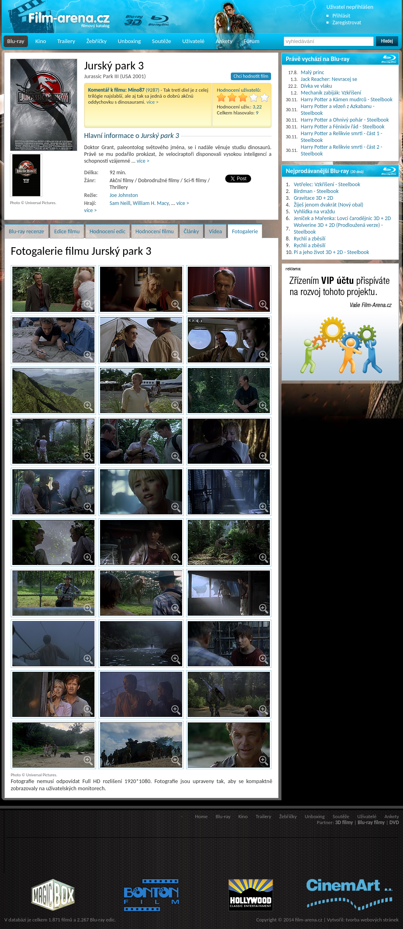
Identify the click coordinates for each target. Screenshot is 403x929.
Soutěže (161, 41)
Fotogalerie (245, 231)
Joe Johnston (124, 195)
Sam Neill (120, 203)
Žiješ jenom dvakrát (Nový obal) (329, 204)
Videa (215, 231)
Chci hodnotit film (251, 76)
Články (191, 231)
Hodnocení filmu (155, 231)
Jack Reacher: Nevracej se (329, 79)
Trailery (66, 41)
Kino (40, 41)
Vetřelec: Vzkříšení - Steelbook (327, 184)
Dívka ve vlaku (316, 86)
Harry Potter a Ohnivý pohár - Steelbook (345, 119)
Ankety (224, 41)
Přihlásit (341, 15)
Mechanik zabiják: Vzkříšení (331, 92)
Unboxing (129, 41)
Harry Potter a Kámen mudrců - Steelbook (347, 99)
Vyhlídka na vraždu (314, 211)
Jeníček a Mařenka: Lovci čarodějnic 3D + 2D (342, 218)
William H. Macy (150, 203)
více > (153, 102)
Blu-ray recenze (26, 231)
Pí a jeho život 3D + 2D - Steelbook (331, 252)
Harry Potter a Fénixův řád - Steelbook (343, 126)
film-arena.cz (308, 920)
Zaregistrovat (346, 22)
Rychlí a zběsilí (309, 238)
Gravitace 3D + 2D (313, 198)
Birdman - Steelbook (316, 191)
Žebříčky (96, 41)
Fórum (251, 41)
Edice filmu (67, 231)
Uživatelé (193, 41)
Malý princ (312, 72)
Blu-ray (15, 41)
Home (201, 816)
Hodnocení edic (108, 231)
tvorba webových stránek (372, 920)
